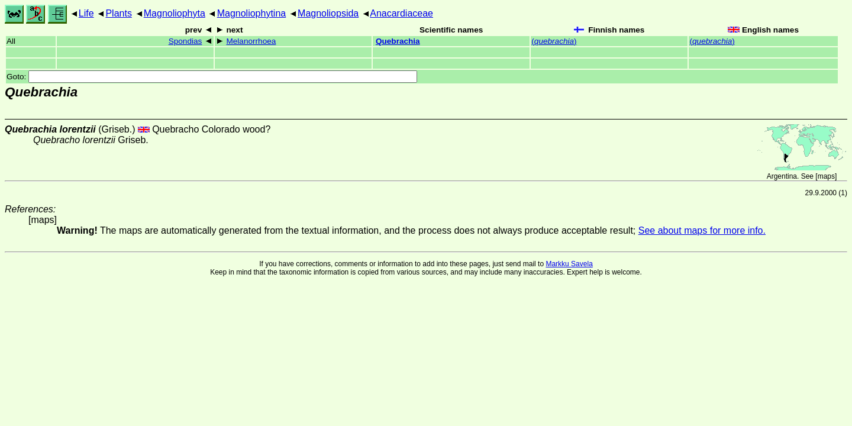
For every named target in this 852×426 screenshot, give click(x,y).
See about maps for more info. (702, 230)
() (553, 41)
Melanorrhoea (251, 41)
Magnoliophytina (251, 13)
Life (86, 13)
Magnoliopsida (328, 13)
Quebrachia (398, 41)
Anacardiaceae (401, 13)
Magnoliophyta (174, 13)
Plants (118, 13)
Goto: (212, 76)
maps (826, 176)
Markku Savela (569, 264)
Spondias (185, 41)
